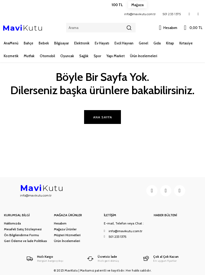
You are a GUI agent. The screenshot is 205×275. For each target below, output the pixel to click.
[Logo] (44, 258)
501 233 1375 (172, 14)
